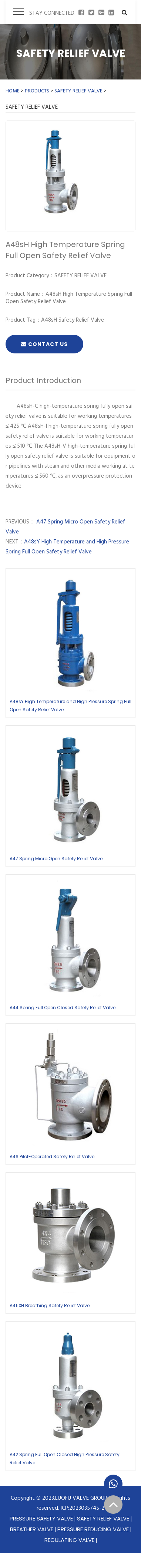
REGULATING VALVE (69, 1540)
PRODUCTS (37, 91)
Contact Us (44, 344)
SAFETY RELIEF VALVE (78, 91)
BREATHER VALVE (31, 1529)
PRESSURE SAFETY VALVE (41, 1518)
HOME (13, 91)
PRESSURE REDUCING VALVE (93, 1529)
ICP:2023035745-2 (82, 1508)
